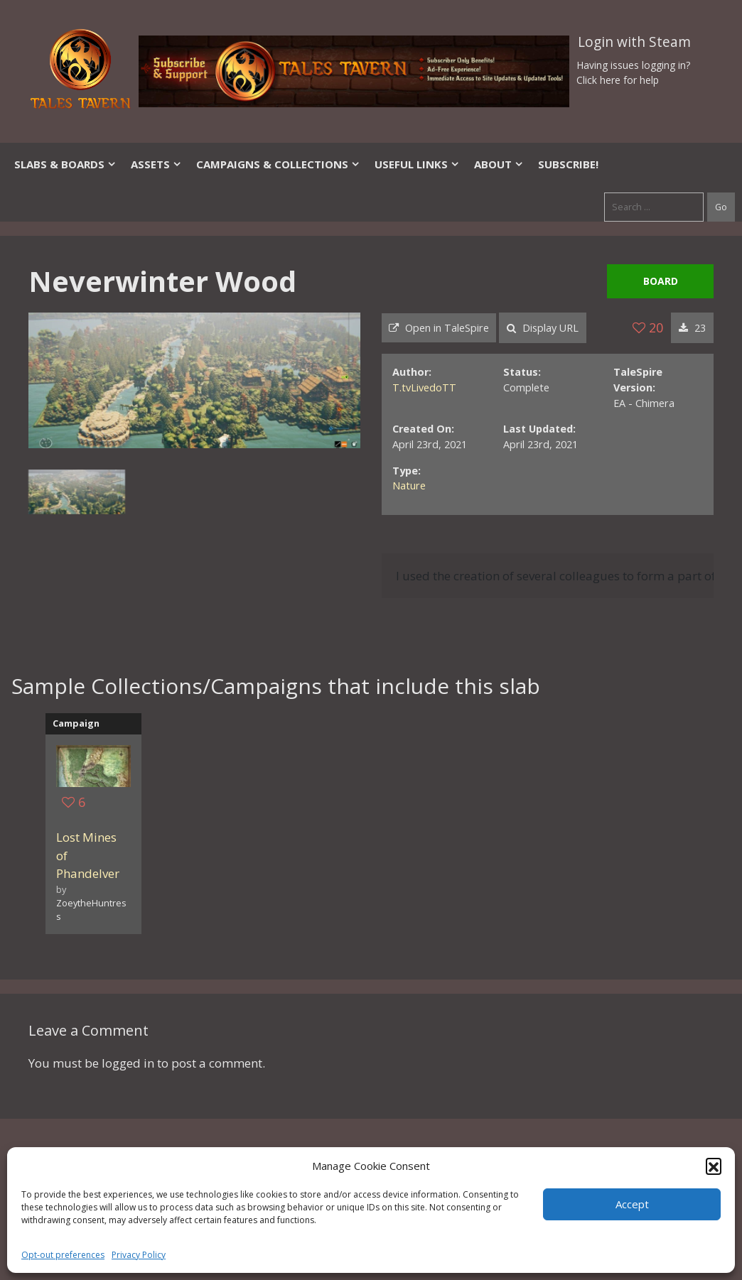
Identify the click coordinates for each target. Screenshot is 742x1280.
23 (692, 328)
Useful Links (417, 164)
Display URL (543, 328)
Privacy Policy (139, 1255)
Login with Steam (634, 42)
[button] (713, 1166)
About (499, 164)
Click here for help (617, 80)
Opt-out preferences (62, 1255)
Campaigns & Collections (278, 164)
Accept (632, 1204)
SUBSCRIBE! (568, 164)
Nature (409, 485)
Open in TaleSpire (439, 328)
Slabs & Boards (65, 164)
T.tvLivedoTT (424, 387)
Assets (156, 164)
